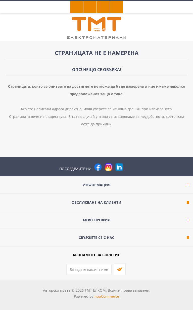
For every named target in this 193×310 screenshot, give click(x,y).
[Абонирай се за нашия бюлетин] (89, 269)
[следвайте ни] (119, 167)
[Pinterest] (130, 167)
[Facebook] (98, 167)
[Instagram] (109, 167)
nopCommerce (106, 296)
